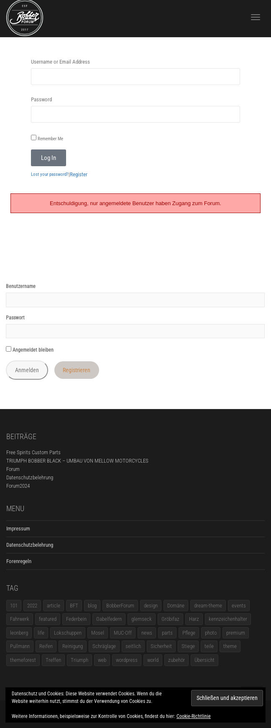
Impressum (18, 528)
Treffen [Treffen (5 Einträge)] (53, 660)
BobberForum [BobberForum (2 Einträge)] (120, 605)
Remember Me (47, 138)
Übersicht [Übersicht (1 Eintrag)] (204, 660)
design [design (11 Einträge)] (151, 605)
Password (41, 99)
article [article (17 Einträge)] (53, 605)
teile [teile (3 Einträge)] (209, 646)
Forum (13, 469)
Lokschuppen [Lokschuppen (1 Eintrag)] (68, 633)
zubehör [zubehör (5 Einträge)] (176, 660)
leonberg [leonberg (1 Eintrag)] (19, 633)
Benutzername (21, 286)
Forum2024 (18, 486)
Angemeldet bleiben (30, 349)
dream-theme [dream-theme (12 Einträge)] (208, 605)
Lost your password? (50, 174)
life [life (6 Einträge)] (41, 633)
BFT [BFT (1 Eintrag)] (74, 605)
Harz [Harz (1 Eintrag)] (194, 619)
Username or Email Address (60, 62)
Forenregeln (18, 561)
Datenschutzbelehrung (29, 477)
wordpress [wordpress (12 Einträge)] (127, 660)
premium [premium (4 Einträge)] (235, 633)
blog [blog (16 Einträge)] (92, 605)
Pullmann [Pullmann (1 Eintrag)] (20, 646)
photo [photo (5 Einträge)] (211, 633)
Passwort (15, 318)
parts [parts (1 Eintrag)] (167, 633)
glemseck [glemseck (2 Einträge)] (141, 619)
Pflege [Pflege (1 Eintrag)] (188, 633)
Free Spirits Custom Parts (33, 452)
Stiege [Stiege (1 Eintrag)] (188, 646)
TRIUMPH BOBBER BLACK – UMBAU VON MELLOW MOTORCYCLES (77, 461)
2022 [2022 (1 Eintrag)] (32, 605)
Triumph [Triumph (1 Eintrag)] (79, 660)
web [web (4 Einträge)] (102, 660)
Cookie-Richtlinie (193, 716)
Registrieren (76, 370)
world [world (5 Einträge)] (153, 660)
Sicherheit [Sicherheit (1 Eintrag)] (161, 646)
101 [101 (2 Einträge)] (14, 605)
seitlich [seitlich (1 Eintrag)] (133, 646)
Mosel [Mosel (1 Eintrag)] (97, 633)
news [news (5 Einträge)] (146, 633)
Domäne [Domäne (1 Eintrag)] (175, 605)
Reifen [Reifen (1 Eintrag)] (46, 646)
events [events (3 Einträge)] (239, 605)
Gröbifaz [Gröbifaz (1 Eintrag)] (170, 619)
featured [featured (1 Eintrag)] (47, 619)
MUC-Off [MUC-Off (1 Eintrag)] (123, 633)
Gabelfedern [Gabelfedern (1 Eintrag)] (109, 619)
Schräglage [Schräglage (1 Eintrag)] (104, 646)
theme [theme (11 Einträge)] (230, 646)
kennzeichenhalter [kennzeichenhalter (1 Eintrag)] (228, 619)
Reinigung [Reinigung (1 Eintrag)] (72, 646)
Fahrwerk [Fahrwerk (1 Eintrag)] (19, 619)
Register (78, 174)
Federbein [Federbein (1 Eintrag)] (76, 619)
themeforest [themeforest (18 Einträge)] (23, 660)
